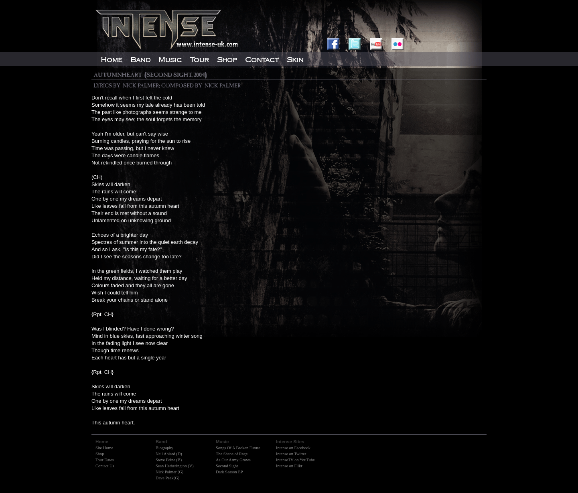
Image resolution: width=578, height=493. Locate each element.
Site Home (104, 448)
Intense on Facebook (293, 448)
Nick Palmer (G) (169, 472)
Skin (295, 60)
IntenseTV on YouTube (295, 460)
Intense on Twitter (291, 454)
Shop (99, 454)
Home (111, 60)
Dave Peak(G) (167, 478)
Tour (199, 60)
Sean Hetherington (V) (175, 466)
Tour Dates (104, 460)
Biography (164, 448)
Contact (262, 60)
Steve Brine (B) (169, 460)
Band (140, 60)
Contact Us (104, 466)
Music (170, 60)
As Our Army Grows (233, 460)
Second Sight (227, 466)
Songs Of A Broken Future (238, 448)
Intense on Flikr (289, 466)
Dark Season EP (229, 472)
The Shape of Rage (231, 454)
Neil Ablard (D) (169, 454)
